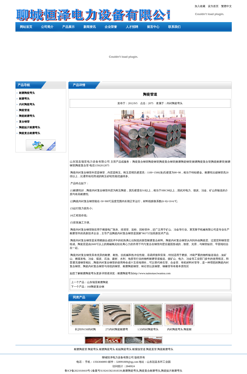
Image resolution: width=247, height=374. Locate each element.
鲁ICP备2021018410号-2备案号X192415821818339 (93, 370)
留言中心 (153, 27)
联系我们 (174, 27)
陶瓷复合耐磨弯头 (29, 133)
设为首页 (213, 6)
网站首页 (26, 27)
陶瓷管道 (24, 110)
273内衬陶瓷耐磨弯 (117, 329)
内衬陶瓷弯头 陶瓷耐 (179, 329)
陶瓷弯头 (93, 349)
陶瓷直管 (151, 349)
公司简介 (47, 27)
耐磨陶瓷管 (80, 349)
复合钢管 (24, 121)
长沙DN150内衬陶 (85, 329)
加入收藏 (200, 6)
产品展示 (68, 27)
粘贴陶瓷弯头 (124, 349)
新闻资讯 (89, 27)
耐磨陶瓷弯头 (27, 92)
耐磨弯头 (24, 98)
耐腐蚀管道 (138, 349)
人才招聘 (132, 27)
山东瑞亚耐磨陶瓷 (97, 282)
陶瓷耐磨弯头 (27, 115)
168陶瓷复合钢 (95, 286)
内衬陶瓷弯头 (27, 104)
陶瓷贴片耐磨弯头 (29, 127)
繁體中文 (226, 6)
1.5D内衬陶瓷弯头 (148, 329)
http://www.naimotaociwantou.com (152, 273)
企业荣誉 (111, 27)
